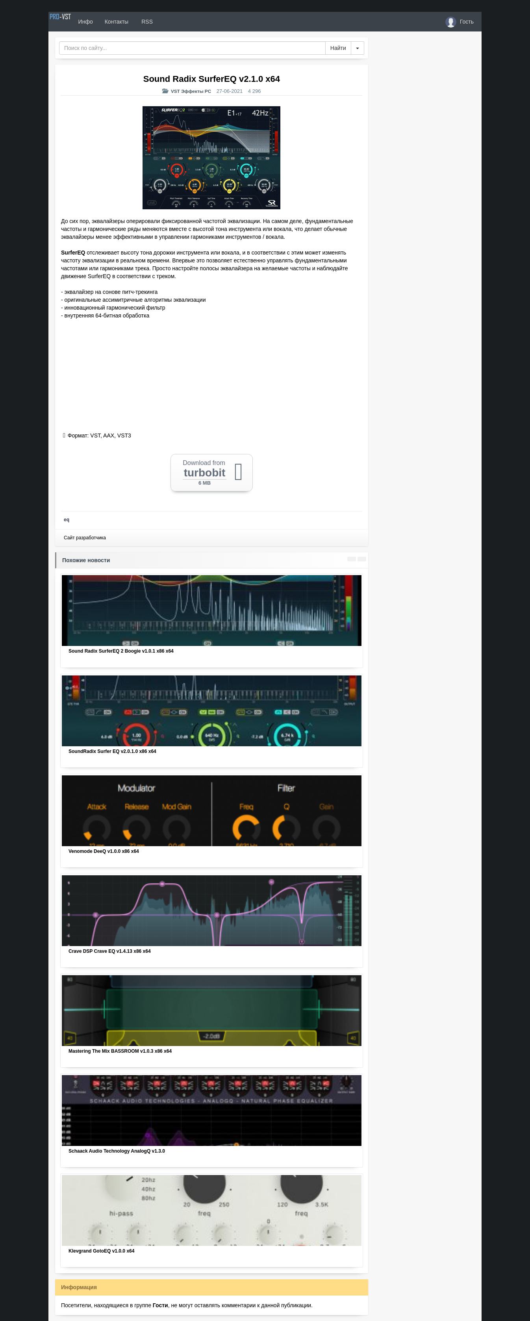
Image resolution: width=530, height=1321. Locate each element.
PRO (72, 22)
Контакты (140, 21)
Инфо (109, 21)
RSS (170, 21)
